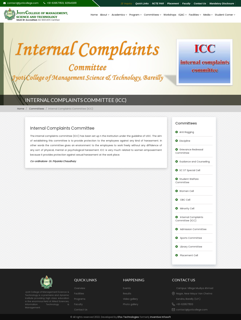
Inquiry (128, 3)
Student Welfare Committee (187, 180)
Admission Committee (193, 229)
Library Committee (191, 246)
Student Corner (225, 14)
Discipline (184, 141)
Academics (119, 14)
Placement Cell (189, 255)
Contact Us (200, 3)
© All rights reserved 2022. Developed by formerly (120, 317)
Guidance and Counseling (194, 161)
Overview (79, 288)
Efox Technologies (128, 317)
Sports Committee (191, 238)
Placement (173, 3)
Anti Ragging (186, 132)
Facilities (195, 14)
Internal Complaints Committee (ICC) (76, 100)
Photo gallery (130, 304)
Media (208, 14)
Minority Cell (187, 208)
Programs (79, 299)
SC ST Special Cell (189, 170)
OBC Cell (185, 199)
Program (135, 14)
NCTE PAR (158, 3)
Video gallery (130, 299)
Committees (152, 14)
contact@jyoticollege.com (22, 3)
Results (127, 293)
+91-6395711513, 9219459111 (61, 3)
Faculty (186, 3)
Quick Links (142, 3)
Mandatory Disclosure (222, 3)
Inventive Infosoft (160, 317)
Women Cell (186, 191)
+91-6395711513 (184, 304)
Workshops (170, 14)
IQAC (183, 14)
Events (127, 288)
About (104, 14)
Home (94, 14)
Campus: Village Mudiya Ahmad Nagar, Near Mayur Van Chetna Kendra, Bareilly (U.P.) (194, 294)
